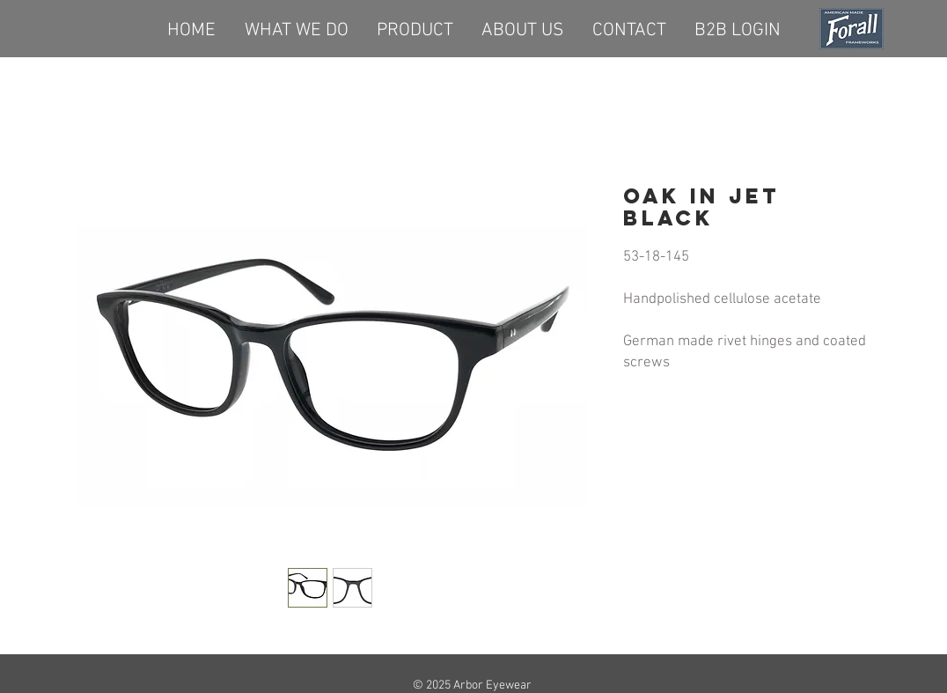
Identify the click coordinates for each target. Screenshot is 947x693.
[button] (415, 28)
